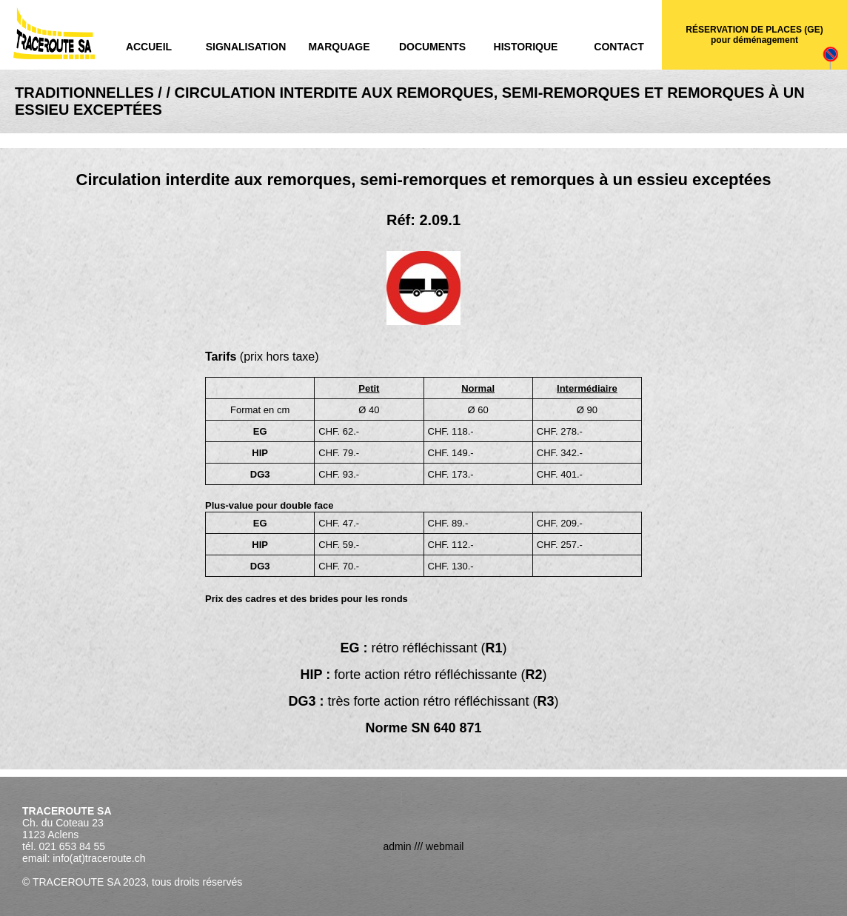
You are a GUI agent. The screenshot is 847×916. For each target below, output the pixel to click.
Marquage (338, 47)
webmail (444, 846)
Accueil (149, 47)
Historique (526, 47)
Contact (618, 47)
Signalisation (246, 47)
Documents (432, 47)
